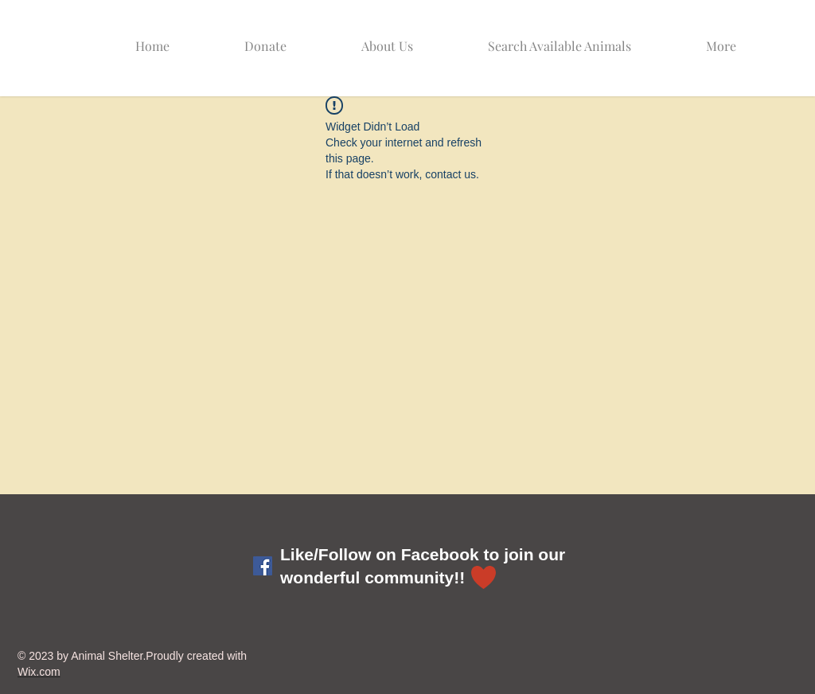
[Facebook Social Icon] (262, 565)
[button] (583, 38)
